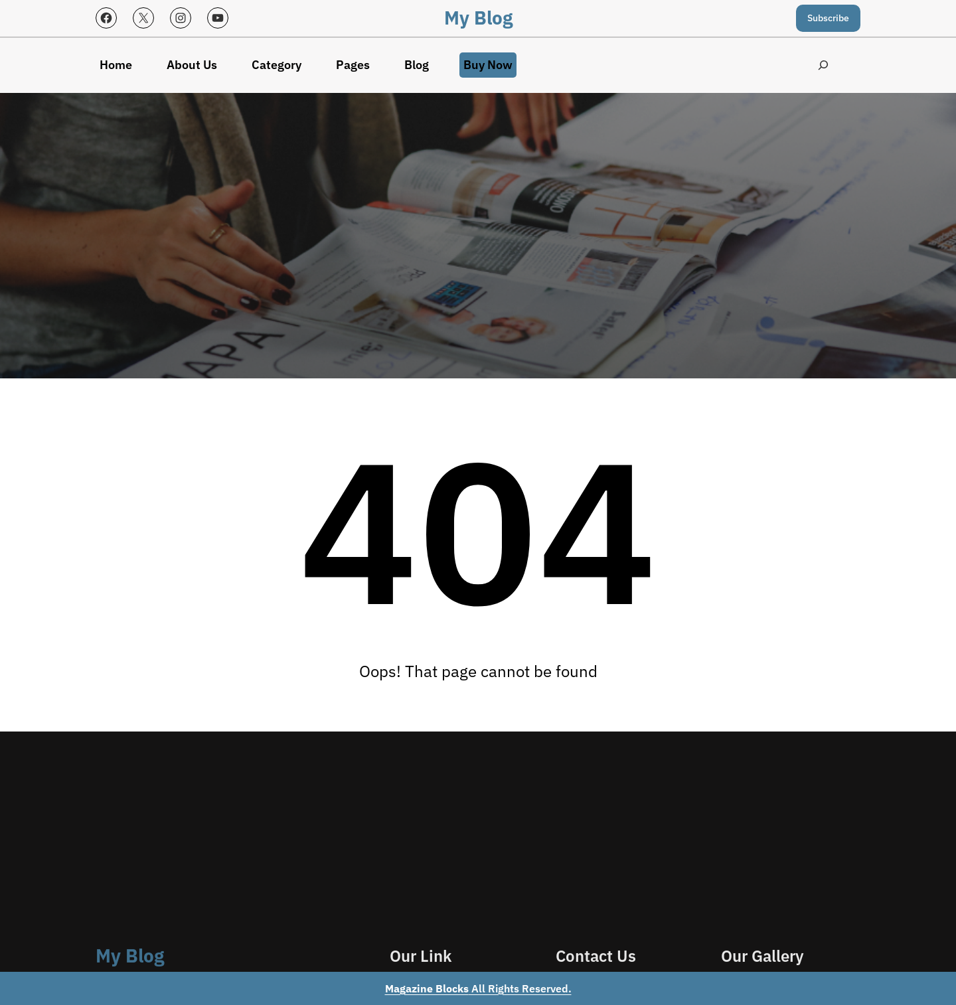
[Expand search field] (822, 65)
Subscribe (828, 18)
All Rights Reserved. (478, 988)
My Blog (478, 17)
